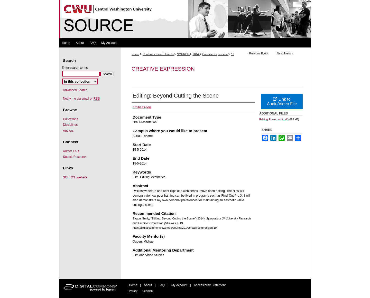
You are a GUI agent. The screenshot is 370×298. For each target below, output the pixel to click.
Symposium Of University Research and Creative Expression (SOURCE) (185, 19)
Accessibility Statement (210, 285)
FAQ (162, 285)
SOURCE (183, 54)
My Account (179, 285)
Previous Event (258, 53)
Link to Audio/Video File (282, 101)
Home (135, 54)
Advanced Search (75, 90)
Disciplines (70, 125)
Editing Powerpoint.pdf (273, 119)
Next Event (284, 53)
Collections (70, 119)
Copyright (147, 291)
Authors (68, 130)
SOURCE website (75, 177)
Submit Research (75, 157)
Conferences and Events (158, 54)
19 (232, 54)
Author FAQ (71, 151)
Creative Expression (215, 54)
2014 (196, 54)
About (148, 285)
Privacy (133, 291)
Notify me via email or (81, 98)
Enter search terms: (75, 68)
